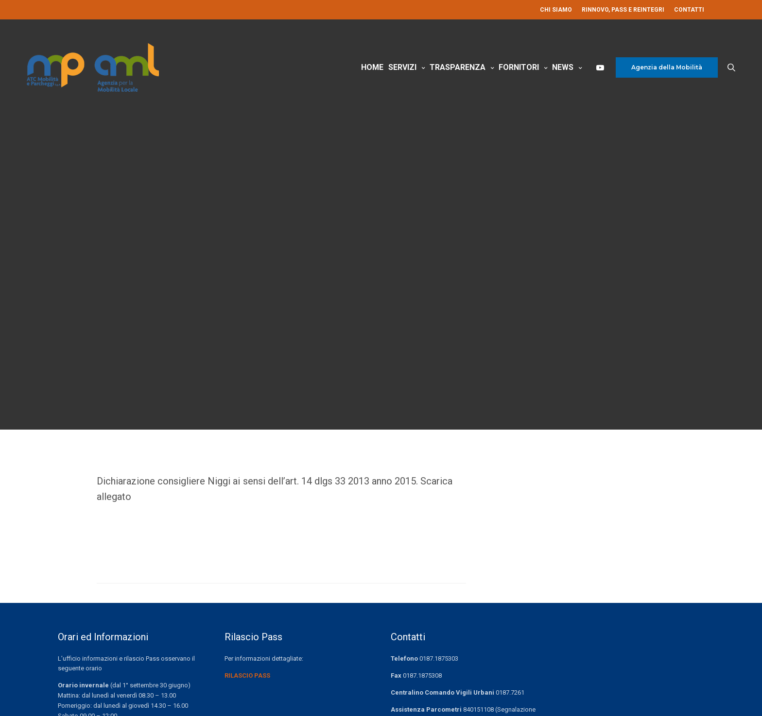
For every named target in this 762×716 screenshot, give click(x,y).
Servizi (402, 86)
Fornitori (519, 86)
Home (372, 86)
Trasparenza (457, 86)
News (562, 86)
